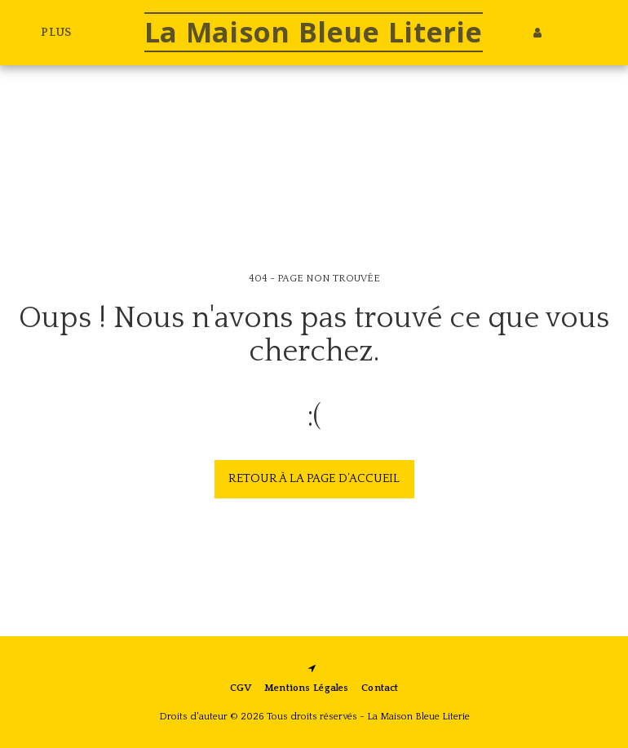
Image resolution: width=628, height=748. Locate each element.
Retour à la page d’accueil (314, 478)
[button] (562, 32)
